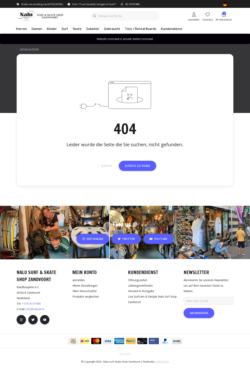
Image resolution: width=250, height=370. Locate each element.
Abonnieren (199, 316)
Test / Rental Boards (140, 29)
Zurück (105, 168)
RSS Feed (125, 357)
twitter (126, 242)
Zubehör (92, 29)
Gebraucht (112, 29)
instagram (92, 242)
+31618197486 (31, 307)
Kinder (52, 29)
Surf (65, 29)
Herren (21, 29)
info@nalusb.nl (35, 312)
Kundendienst (171, 29)
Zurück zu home (137, 168)
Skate (77, 29)
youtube (158, 242)
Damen (37, 29)
